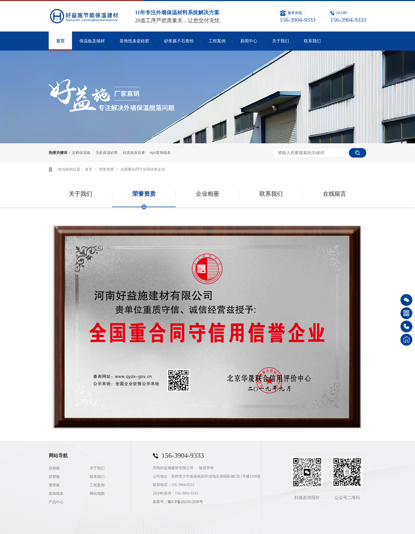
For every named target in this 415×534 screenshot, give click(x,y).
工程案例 (217, 41)
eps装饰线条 (160, 152)
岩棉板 (54, 468)
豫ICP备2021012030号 (185, 502)
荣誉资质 (107, 169)
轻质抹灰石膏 (134, 152)
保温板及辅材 (92, 41)
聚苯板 (54, 485)
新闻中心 (248, 41)
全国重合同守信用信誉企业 (142, 169)
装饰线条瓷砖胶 (134, 41)
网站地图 (97, 494)
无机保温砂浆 (107, 152)
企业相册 (207, 193)
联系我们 (312, 41)
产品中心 (56, 502)
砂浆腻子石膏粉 (179, 41)
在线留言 (334, 193)
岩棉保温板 (81, 152)
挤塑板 (54, 477)
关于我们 (280, 41)
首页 (60, 41)
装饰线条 (56, 494)
